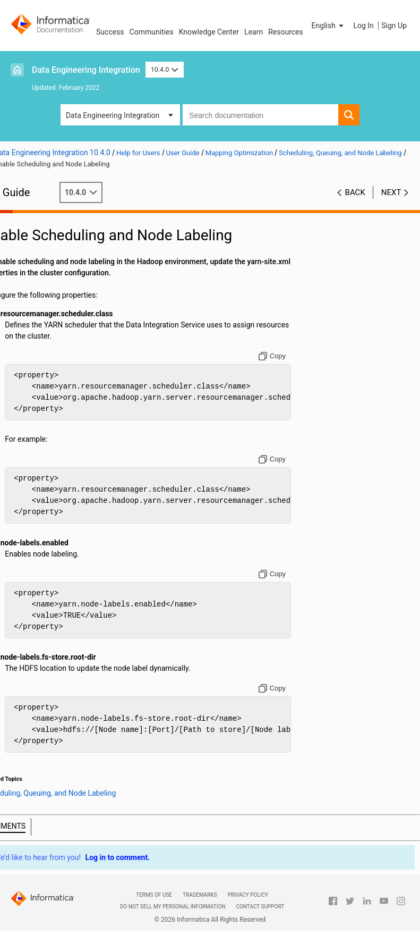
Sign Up (394, 25)
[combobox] (260, 114)
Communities (152, 32)
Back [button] (355, 192)
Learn (253, 32)
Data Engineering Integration (86, 70)
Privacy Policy (248, 895)
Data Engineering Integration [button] (112, 115)
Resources (285, 32)
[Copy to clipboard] (280, 356)
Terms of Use (154, 895)
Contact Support (260, 906)
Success (110, 32)
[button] (328, 25)
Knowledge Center (209, 32)
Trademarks (200, 895)
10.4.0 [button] (164, 69)
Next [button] (391, 192)
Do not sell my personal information (172, 906)
